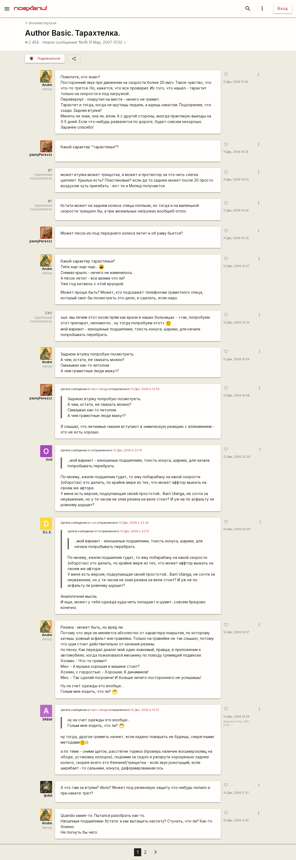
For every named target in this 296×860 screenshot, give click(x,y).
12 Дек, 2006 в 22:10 (127, 450)
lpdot (48, 795)
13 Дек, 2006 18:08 (236, 395)
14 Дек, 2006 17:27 (236, 793)
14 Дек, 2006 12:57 (236, 632)
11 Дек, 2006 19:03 (236, 179)
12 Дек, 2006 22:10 (236, 322)
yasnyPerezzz (40, 155)
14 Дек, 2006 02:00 (236, 529)
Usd (49, 459)
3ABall (47, 719)
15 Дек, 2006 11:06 (236, 820)
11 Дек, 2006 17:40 (235, 82)
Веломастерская (41, 23)
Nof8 (83, 42)
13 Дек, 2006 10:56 (236, 359)
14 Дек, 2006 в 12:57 (145, 710)
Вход (283, 8)
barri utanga (99, 389)
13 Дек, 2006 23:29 (236, 456)
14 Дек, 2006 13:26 (236, 716)
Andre (47, 85)
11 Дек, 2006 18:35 (236, 152)
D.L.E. (47, 532)
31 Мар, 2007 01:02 (107, 42)
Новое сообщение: (60, 42)
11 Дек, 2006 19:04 (236, 210)
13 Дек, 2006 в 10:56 (145, 389)
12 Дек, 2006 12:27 (236, 266)
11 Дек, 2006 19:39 (236, 238)
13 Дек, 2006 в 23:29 (134, 523)
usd (93, 523)
